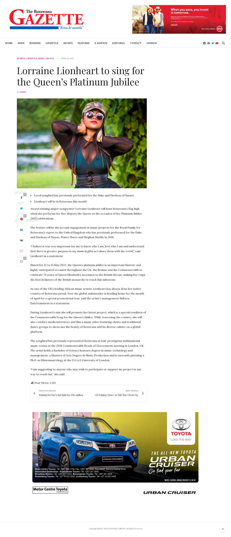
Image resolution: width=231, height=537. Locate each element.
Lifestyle (52, 43)
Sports (68, 43)
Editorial (118, 43)
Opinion (151, 43)
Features (83, 43)
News (21, 43)
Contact (135, 43)
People (50, 58)
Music (41, 58)
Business (34, 43)
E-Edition (100, 43)
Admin (22, 92)
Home (8, 43)
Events (21, 58)
